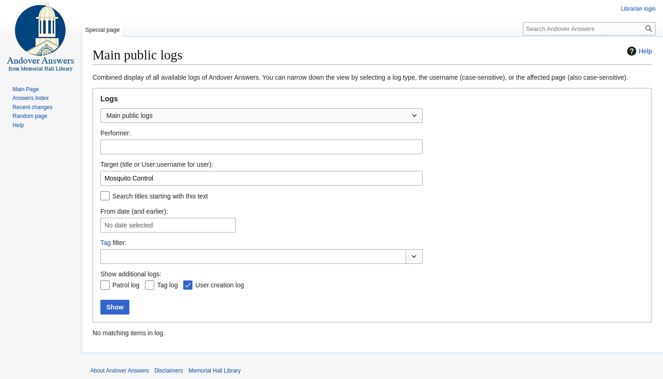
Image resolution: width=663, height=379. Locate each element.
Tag (105, 242)
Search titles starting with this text (160, 196)
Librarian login (638, 9)
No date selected (129, 225)
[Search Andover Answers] (589, 28)
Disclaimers (168, 370)
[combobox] (261, 115)
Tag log (167, 285)
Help (638, 51)
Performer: (115, 133)
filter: (113, 242)
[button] (414, 256)
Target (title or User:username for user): (156, 164)
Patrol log (126, 285)
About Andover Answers (119, 370)
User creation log (219, 285)
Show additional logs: (130, 274)
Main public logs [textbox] (129, 115)
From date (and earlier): (134, 211)
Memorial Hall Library (214, 370)
